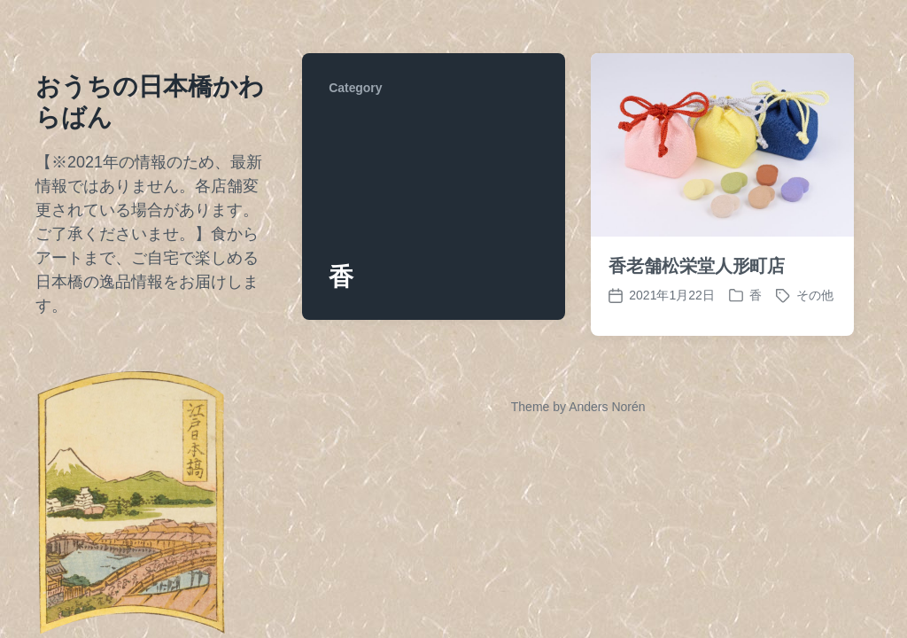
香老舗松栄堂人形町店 (697, 266)
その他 (814, 295)
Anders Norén (607, 407)
